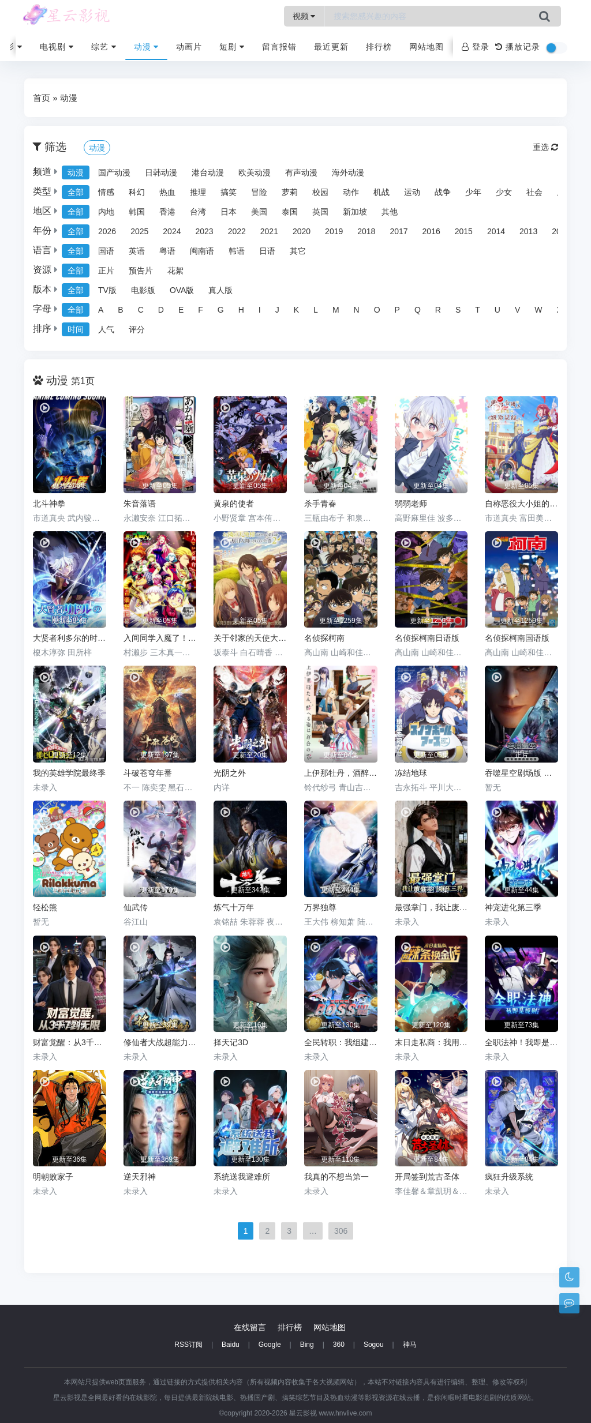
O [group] (377, 309)
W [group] (538, 309)
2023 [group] (204, 231)
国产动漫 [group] (114, 172)
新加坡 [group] (355, 211)
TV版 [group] (107, 290)
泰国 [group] (290, 211)
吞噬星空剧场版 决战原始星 (521, 773)
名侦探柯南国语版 (517, 638)
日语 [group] (267, 251)
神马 (410, 1345)
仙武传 (136, 907)
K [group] (296, 309)
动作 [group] (351, 192)
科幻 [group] (137, 192)
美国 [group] (259, 211)
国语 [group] (106, 251)
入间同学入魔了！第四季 (160, 638)
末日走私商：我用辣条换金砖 (431, 1042)
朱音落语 (140, 503)
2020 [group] (302, 231)
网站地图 (426, 46)
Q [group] (417, 309)
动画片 (189, 46)
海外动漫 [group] (348, 172)
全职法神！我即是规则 (521, 1042)
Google (270, 1345)
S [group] (458, 309)
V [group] (517, 309)
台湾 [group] (198, 211)
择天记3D (231, 1042)
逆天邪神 (140, 1176)
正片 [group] (106, 270)
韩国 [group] (137, 211)
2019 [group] (334, 231)
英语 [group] (137, 251)
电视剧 (57, 46)
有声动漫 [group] (301, 172)
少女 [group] (504, 192)
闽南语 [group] (202, 251)
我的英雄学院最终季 (69, 773)
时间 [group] (76, 329)
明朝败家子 (53, 1176)
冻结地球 (411, 773)
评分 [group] (137, 329)
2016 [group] (431, 231)
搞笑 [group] (228, 192)
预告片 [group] (141, 270)
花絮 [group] (175, 270)
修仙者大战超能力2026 (160, 1042)
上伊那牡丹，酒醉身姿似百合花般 (340, 773)
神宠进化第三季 (513, 907)
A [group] (100, 309)
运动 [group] (412, 192)
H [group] (241, 309)
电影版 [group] (143, 290)
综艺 (104, 46)
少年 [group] (473, 192)
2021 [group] (269, 231)
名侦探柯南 (324, 638)
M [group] (335, 309)
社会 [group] (534, 192)
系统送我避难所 (242, 1176)
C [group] (141, 309)
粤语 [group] (167, 251)
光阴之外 (230, 773)
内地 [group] (106, 211)
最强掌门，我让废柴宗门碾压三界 (431, 907)
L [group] (315, 309)
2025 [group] (139, 231)
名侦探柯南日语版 (427, 638)
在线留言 (250, 1327)
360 (339, 1345)
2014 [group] (496, 231)
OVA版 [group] (182, 290)
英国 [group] (320, 211)
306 (340, 1231)
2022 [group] (237, 231)
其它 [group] (298, 251)
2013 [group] (528, 231)
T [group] (477, 309)
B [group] (120, 309)
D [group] (161, 309)
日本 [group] (228, 211)
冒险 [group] (259, 192)
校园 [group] (320, 192)
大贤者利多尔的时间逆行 (69, 638)
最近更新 (331, 46)
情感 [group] (106, 192)
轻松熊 (45, 907)
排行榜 (379, 46)
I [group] (260, 309)
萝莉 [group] (290, 192)
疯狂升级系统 (509, 1176)
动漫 (146, 46)
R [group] (438, 309)
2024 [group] (172, 231)
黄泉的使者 (234, 503)
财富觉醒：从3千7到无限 (69, 1042)
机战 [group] (381, 192)
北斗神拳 (49, 503)
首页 (41, 98)
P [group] (397, 309)
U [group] (497, 309)
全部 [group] (76, 192)
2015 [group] (464, 231)
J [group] (277, 309)
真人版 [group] (220, 290)
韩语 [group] (237, 251)
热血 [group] (167, 192)
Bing (307, 1345)
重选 (545, 147)
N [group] (357, 309)
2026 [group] (107, 231)
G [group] (221, 309)
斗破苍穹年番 (148, 773)
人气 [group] (106, 329)
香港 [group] (167, 211)
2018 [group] (366, 231)
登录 (475, 46)
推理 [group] (198, 192)
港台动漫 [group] (208, 172)
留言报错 (279, 46)
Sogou (374, 1345)
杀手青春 (320, 503)
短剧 (232, 46)
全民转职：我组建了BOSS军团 (340, 1042)
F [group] (200, 309)
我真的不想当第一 (336, 1176)
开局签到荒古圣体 (427, 1176)
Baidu (231, 1345)
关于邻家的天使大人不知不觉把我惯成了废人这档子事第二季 (250, 638)
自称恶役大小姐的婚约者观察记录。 (521, 503)
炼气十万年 (234, 907)
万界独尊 (320, 907)
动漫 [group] (76, 172)
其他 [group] (389, 211)
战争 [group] (443, 192)
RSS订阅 (188, 1345)
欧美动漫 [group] (254, 172)
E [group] (181, 309)
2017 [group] (398, 231)
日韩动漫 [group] (161, 172)
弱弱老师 (411, 503)
